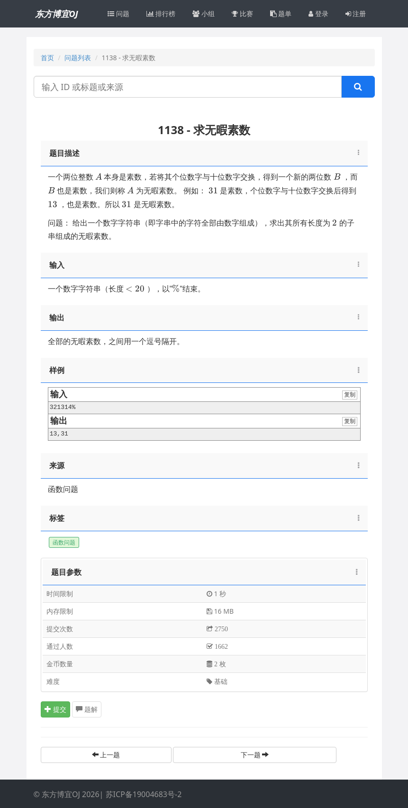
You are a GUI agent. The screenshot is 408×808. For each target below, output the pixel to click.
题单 (281, 13)
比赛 (242, 13)
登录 (318, 13)
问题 (118, 13)
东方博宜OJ (56, 13)
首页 (47, 57)
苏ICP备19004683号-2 (144, 794)
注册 (355, 13)
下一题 (255, 754)
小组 (203, 13)
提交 (55, 709)
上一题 (106, 754)
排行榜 (161, 13)
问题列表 (77, 57)
